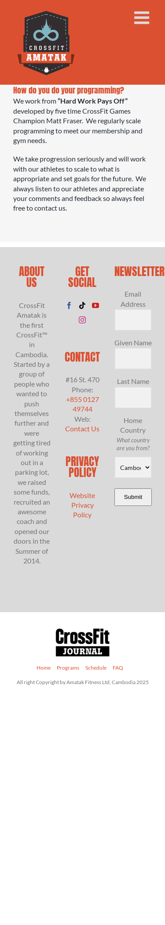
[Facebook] (69, 305)
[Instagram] (82, 319)
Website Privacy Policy (82, 505)
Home (44, 667)
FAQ (118, 667)
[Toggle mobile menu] (143, 17)
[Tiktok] (82, 305)
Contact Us (82, 428)
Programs (68, 667)
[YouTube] (95, 305)
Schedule (95, 667)
